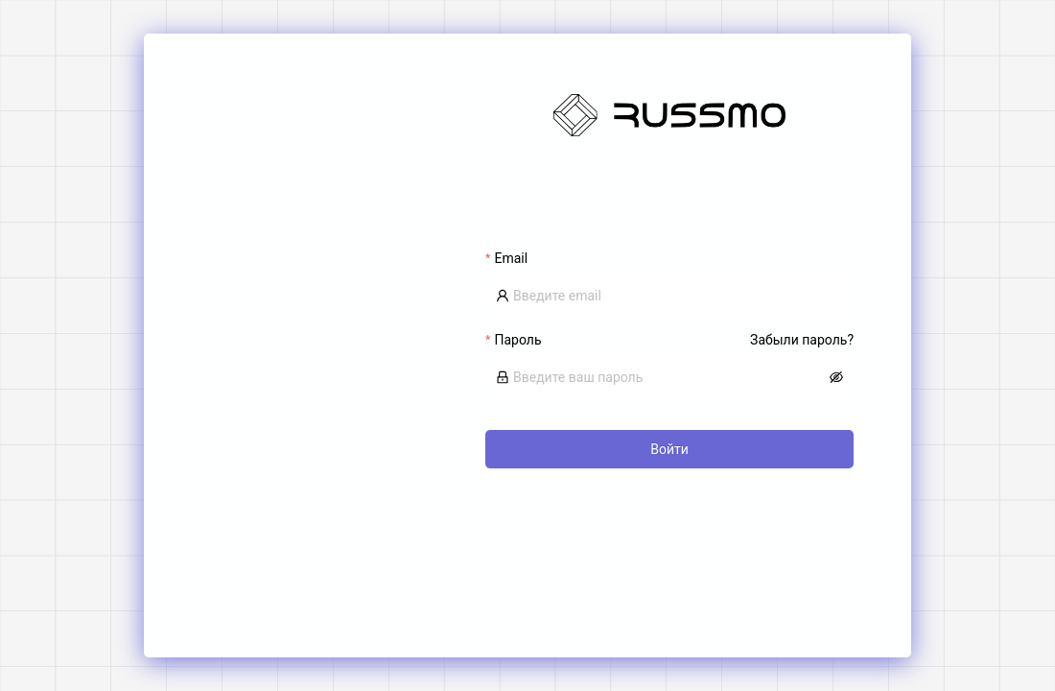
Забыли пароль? (802, 339)
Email (511, 258)
